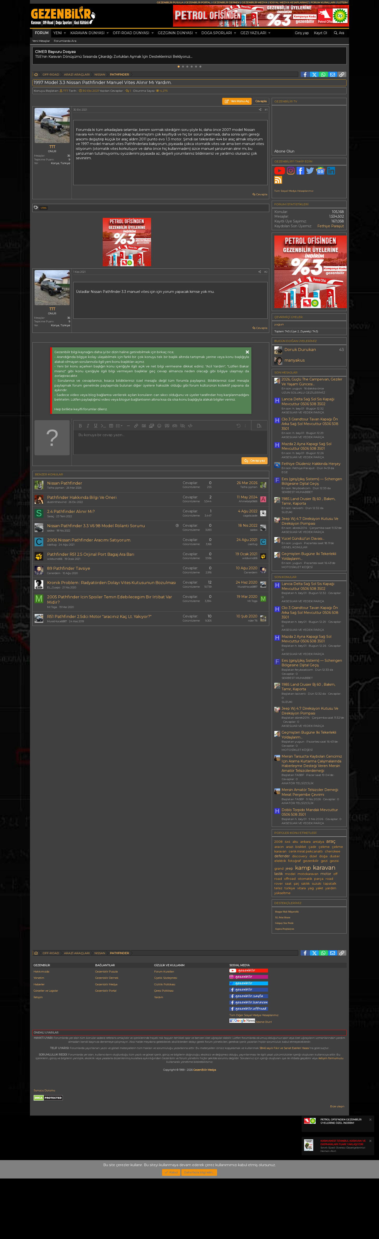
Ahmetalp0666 (248, 501)
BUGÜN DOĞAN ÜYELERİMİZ (295, 341)
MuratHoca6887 (247, 586)
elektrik (280, 861)
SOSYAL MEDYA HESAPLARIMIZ (289, 2)
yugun (279, 324)
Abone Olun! (250, 1082)
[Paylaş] (260, 109)
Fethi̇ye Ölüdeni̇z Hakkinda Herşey (311, 464)
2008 (278, 842)
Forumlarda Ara (65, 41)
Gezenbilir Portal (106, 1051)
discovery (299, 856)
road (329, 879)
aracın (279, 847)
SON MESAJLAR (286, 372)
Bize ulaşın (337, 1167)
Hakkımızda (41, 1032)
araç (330, 841)
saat (288, 883)
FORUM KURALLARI (323, 2)
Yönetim (39, 1038)
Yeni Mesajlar (41, 41)
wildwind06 (54, 559)
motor (326, 874)
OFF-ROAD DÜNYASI (131, 33)
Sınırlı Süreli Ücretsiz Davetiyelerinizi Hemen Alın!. (343, 1206)
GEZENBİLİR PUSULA (170, 2)
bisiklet (300, 847)
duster (335, 856)
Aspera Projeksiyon (284, 928)
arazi (289, 847)
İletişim (38, 1057)
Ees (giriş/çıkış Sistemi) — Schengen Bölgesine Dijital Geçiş (312, 481)
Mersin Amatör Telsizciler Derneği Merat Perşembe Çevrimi (310, 792)
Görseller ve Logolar (46, 1051)
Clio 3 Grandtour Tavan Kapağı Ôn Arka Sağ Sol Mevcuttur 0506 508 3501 (310, 424)
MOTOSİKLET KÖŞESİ (297, 567)
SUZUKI (287, 512)
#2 (266, 272)
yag (311, 888)
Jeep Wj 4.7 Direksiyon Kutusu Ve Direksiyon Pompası (310, 521)
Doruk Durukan (300, 349)
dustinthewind (56, 502)
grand (279, 868)
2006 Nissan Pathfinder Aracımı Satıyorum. (89, 540)
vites (43, 207)
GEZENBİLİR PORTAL (198, 2)
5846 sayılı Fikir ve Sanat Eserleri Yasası (284, 1108)
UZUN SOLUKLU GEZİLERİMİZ (303, 392)
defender (282, 856)
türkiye (289, 888)
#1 (266, 109)
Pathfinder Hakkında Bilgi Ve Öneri (82, 497)
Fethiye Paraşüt (330, 226)
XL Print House (282, 917)
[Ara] (339, 33)
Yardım (158, 1057)
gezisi (334, 861)
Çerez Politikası (164, 1051)
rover (278, 883)
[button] (65, 33)
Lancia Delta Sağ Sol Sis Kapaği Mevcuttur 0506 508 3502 (308, 401)
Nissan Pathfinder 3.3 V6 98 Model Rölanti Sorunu (96, 526)
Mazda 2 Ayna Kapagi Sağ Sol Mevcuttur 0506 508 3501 (306, 446)
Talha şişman (55, 487)
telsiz (278, 888)
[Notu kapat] (370, 1180)
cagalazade (250, 515)
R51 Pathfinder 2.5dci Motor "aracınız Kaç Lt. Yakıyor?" (99, 616)
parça (318, 879)
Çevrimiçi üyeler (288, 317)
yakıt (319, 888)
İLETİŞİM (342, 2)
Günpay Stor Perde (284, 923)
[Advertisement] (309, 971)
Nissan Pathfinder (64, 483)
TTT (65, 90)
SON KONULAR (285, 577)
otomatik (305, 879)
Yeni (57, 33)
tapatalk (329, 883)
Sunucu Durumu (44, 1151)
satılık (305, 883)
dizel (313, 856)
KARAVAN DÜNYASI (87, 33)
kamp (303, 867)
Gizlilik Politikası (164, 1045)
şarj (296, 883)
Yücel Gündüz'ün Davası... (303, 538)
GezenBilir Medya (204, 1130)
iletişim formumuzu (330, 1118)
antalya (318, 842)
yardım (330, 888)
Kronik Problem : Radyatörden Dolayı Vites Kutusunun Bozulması (111, 582)
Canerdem (53, 573)
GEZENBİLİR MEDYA (254, 2)
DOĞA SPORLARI (216, 33)
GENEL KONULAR (294, 547)
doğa (323, 856)
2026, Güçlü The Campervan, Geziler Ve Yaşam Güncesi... (312, 381)
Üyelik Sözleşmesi (165, 1038)
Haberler (39, 1045)
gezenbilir (311, 861)
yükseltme (282, 893)
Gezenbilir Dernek (106, 1038)
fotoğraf (294, 861)
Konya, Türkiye (60, 163)
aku (295, 842)
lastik (278, 874)
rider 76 (252, 620)
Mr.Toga (52, 607)
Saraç (50, 516)
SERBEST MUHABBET (297, 492)
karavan (324, 867)
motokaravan (308, 874)
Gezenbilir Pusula (106, 1032)
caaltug (52, 544)
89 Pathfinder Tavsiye (68, 568)
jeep (289, 868)
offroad (290, 879)
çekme (324, 847)
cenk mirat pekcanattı (306, 851)
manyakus (294, 360)
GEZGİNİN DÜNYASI (175, 33)
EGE (285, 472)
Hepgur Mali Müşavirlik (287, 911)
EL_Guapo (53, 587)
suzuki (316, 883)
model (290, 874)
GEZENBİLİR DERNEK (226, 2)
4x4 (287, 842)
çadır (312, 847)
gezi (324, 861)
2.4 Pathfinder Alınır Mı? (71, 511)
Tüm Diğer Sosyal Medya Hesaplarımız (253, 1075)
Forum (42, 33)
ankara (305, 842)
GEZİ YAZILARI (253, 33)
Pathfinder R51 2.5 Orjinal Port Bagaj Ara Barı (90, 554)
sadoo (50, 530)
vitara (301, 888)
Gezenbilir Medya (106, 1045)
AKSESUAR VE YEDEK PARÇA (303, 412)
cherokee (332, 851)
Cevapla (261, 194)
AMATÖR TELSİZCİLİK (297, 783)
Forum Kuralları (164, 1032)
